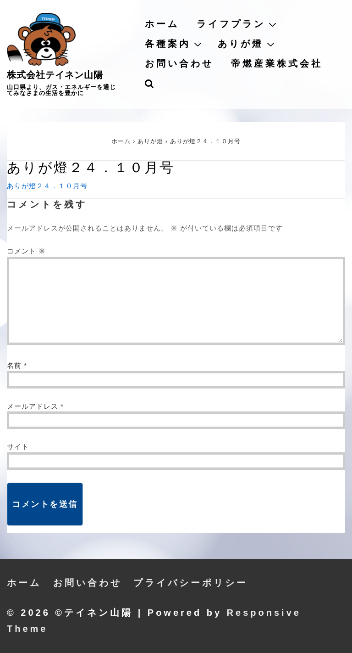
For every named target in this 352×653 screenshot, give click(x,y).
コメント (26, 251)
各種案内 (174, 44)
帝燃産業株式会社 (277, 63)
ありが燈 (247, 44)
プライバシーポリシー (190, 583)
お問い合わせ (179, 63)
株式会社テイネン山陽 (55, 75)
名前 (14, 365)
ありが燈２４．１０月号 (47, 186)
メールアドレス (32, 406)
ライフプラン (238, 24)
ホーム (162, 24)
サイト (18, 446)
